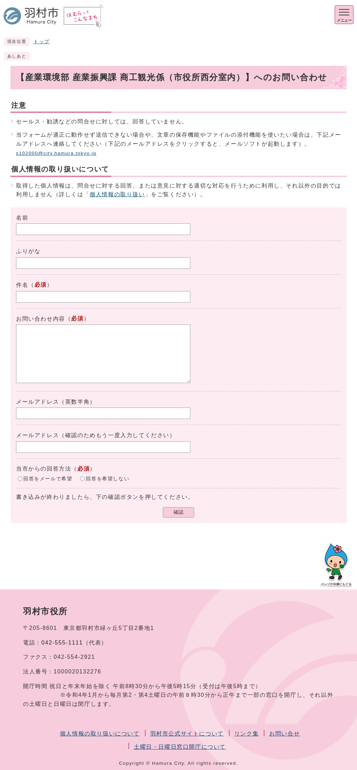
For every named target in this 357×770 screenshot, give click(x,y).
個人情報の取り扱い (117, 194)
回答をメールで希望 (47, 478)
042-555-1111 (62, 643)
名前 (22, 218)
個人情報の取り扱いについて (100, 734)
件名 (22, 285)
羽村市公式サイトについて (187, 734)
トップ (41, 41)
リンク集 (246, 734)
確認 (178, 512)
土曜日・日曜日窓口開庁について (180, 747)
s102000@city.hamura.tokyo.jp (56, 153)
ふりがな (28, 251)
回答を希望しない (107, 478)
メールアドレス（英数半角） (56, 402)
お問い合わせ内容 (40, 319)
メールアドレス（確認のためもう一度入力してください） (96, 435)
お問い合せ (284, 734)
